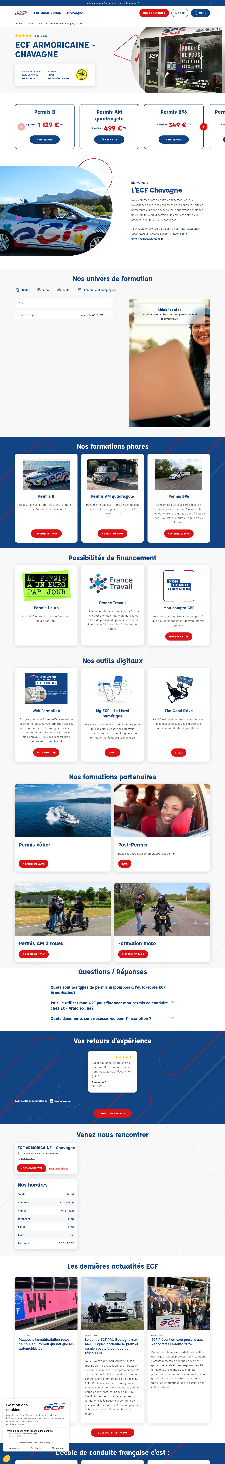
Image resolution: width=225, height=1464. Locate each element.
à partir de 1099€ (46, 536)
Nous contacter (154, 13)
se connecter (46, 755)
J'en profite (45, 139)
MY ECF (180, 13)
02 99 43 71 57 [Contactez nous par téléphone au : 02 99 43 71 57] (28, 1158)
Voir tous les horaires (58, 77)
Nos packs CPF (178, 644)
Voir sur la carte (30, 77)
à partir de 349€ (179, 542)
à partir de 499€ (112, 539)
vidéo (112, 758)
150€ (125, 869)
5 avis (44, 35)
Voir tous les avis (112, 1113)
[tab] (21, 289)
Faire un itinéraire (58, 1168)
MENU (200, 13)
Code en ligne (64, 315)
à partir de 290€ (33, 866)
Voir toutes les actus (112, 1432)
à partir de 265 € (33, 957)
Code (64, 303)
